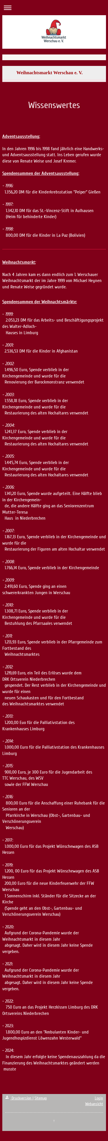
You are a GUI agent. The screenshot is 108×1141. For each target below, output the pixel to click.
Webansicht (94, 1103)
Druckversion (19, 1098)
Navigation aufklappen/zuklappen (54, 7)
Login (99, 1098)
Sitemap (41, 1098)
